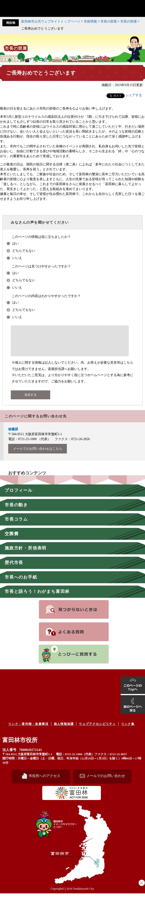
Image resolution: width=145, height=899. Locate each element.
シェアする (134, 95)
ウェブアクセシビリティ (97, 729)
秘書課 (13, 435)
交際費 (12, 539)
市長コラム (16, 524)
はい (15, 243)
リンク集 (127, 729)
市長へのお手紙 (21, 582)
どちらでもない (23, 250)
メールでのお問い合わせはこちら (37, 454)
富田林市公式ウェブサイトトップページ (50, 21)
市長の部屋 (108, 21)
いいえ (17, 258)
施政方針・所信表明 (25, 553)
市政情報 (90, 21)
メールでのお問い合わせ (105, 781)
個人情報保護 (64, 729)
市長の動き (16, 510)
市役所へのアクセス (44, 781)
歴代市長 (14, 568)
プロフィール (19, 496)
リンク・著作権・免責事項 (28, 729)
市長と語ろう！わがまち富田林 (37, 597)
